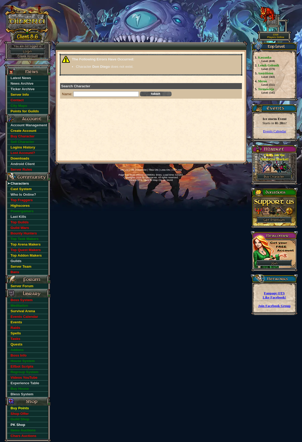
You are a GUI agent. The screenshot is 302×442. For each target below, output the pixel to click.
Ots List (124, 170)
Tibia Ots (153, 170)
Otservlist (142, 170)
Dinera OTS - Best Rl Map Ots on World (151, 180)
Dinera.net (151, 177)
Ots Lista (177, 170)
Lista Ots (165, 170)
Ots (132, 170)
